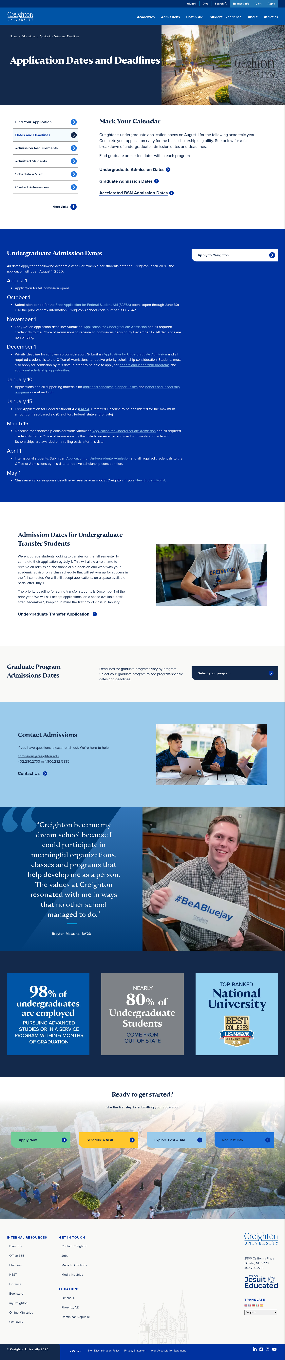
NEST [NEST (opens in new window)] (13, 1274)
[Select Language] (260, 1312)
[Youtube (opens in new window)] (274, 1349)
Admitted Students (31, 161)
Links (60, 206)
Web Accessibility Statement (168, 1350)
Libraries (15, 1284)
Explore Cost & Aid (169, 1140)
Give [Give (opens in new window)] (205, 4)
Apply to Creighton (213, 255)
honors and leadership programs (145, 364)
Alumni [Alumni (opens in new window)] (190, 4)
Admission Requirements (36, 148)
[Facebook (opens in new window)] (261, 1349)
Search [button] (218, 4)
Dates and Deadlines (32, 135)
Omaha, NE (69, 1297)
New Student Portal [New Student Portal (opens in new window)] (150, 480)
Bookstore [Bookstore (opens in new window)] (16, 1293)
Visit (258, 4)
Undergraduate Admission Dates (131, 169)
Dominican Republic (76, 1316)
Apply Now (28, 1140)
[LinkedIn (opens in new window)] (255, 1349)
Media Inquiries (72, 1274)
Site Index (16, 1322)
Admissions (28, 36)
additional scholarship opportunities (42, 370)
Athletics (271, 17)
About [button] (252, 17)
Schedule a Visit (29, 174)
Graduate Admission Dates (126, 181)
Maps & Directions (74, 1265)
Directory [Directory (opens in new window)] (15, 1246)
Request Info (240, 4)
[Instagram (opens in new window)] (267, 1349)
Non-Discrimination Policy (104, 1350)
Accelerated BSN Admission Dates (133, 193)
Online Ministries (21, 1312)
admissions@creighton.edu (38, 756)
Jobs (65, 1255)
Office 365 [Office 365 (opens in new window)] (16, 1255)
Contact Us (29, 773)
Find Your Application (33, 122)
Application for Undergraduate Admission (115, 326)
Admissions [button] (170, 17)
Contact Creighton (74, 1246)
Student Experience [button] (225, 17)
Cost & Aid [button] (194, 17)
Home (13, 36)
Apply (271, 4)
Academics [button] (146, 17)
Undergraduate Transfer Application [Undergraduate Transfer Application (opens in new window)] (53, 614)
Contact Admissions (32, 187)
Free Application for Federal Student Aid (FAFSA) (93, 304)
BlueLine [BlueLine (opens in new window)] (15, 1265)
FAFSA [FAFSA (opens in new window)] (84, 409)
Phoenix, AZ (70, 1307)
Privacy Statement (135, 1350)
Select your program (214, 673)
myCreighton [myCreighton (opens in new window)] (18, 1303)
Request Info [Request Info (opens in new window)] (232, 1140)
